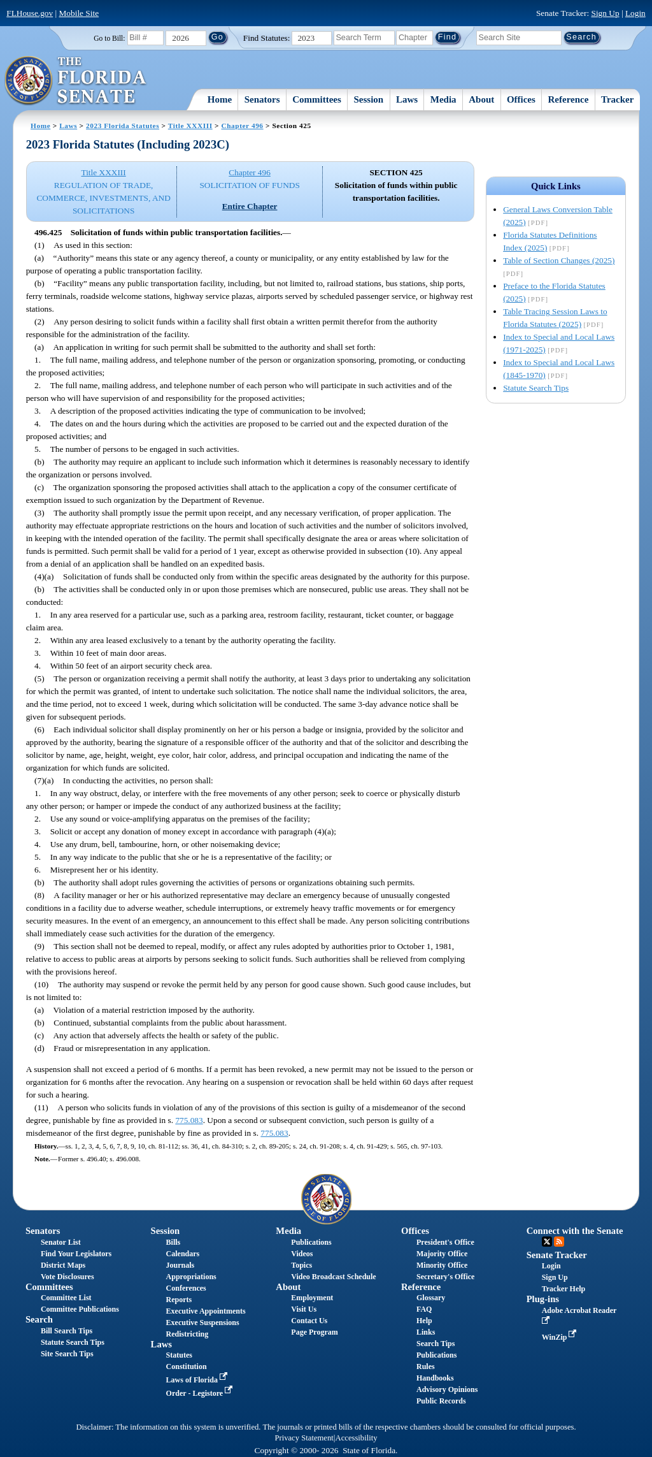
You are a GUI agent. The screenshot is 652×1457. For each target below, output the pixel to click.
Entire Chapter (250, 206)
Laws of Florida (198, 1379)
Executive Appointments (206, 1311)
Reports (179, 1299)
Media (443, 99)
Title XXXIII (190, 125)
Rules (425, 1366)
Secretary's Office (445, 1276)
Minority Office (441, 1265)
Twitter (547, 1241)
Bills (173, 1242)
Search (39, 1319)
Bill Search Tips (66, 1330)
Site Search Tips (67, 1353)
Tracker (617, 99)
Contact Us (309, 1320)
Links (425, 1332)
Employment (312, 1297)
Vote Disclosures (67, 1276)
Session (369, 99)
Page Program (314, 1332)
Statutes (179, 1355)
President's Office (445, 1242)
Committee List (66, 1297)
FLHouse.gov (29, 13)
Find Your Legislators (76, 1253)
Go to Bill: (109, 38)
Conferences (186, 1288)
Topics (301, 1265)
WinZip (560, 1337)
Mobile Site (79, 13)
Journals (180, 1265)
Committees (316, 99)
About (481, 99)
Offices (521, 99)
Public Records (441, 1400)
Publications (311, 1242)
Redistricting (187, 1334)
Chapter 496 (242, 125)
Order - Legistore (201, 1393)
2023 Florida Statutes (122, 125)
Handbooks (435, 1378)
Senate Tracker (557, 1255)
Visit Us (303, 1309)
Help (424, 1320)
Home (220, 99)
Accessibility (357, 1437)
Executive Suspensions (202, 1322)
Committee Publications (80, 1309)
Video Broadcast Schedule (333, 1276)
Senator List (61, 1242)
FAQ (424, 1309)
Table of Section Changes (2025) (558, 260)
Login (635, 13)
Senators (262, 99)
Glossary (430, 1297)
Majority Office (441, 1253)
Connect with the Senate (575, 1231)
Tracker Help (564, 1288)
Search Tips (435, 1343)
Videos (302, 1253)
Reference (568, 99)
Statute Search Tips (536, 388)
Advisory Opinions (447, 1389)
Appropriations (191, 1276)
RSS (559, 1241)
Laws (407, 99)
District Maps (63, 1265)
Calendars (183, 1253)
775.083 (188, 1120)
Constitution (186, 1366)
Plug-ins (543, 1299)
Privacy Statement (303, 1437)
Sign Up (606, 13)
